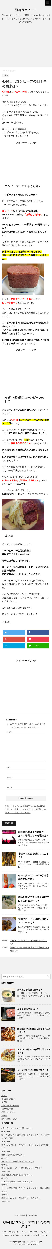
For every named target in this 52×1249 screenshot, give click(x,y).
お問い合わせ (20, 1215)
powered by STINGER (29, 1244)
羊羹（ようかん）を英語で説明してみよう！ (20, 1198)
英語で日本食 (7, 1109)
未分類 (7, 622)
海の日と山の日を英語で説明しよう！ (17, 1161)
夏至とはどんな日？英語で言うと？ (16, 1175)
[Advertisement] (26, 46)
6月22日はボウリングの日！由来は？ (17, 1128)
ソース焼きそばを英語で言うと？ (33, 1070)
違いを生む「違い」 (10, 1119)
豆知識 (4, 1115)
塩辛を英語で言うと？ (27, 1009)
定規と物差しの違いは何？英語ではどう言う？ (21, 1168)
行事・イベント (8, 1112)
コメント (10, 732)
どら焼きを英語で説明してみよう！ (16, 1181)
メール (9, 777)
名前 (8, 767)
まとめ (4, 1095)
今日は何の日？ (8, 1099)
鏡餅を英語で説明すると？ (13, 1155)
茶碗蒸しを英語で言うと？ (29, 989)
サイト (9, 787)
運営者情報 (33, 1215)
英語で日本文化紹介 (10, 1105)
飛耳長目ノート (26, 10)
